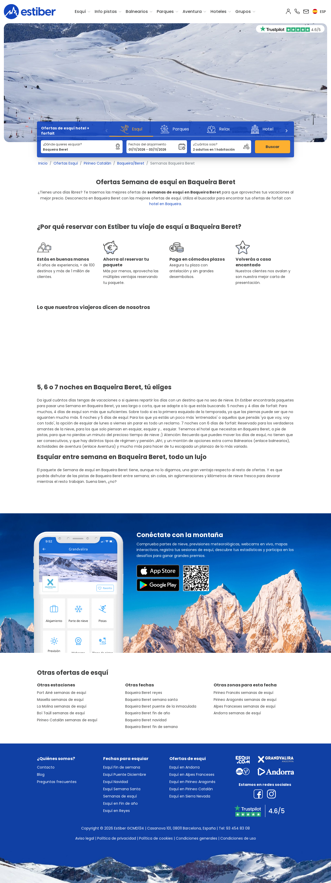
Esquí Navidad (115, 781)
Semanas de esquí (120, 796)
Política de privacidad (116, 838)
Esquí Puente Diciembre (124, 774)
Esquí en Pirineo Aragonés (192, 781)
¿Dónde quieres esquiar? (62, 144)
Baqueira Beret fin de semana (151, 726)
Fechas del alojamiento (147, 144)
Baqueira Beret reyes (143, 692)
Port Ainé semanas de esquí (61, 692)
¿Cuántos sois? (205, 144)
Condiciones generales (196, 838)
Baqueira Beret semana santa (151, 699)
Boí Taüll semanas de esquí (61, 713)
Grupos (243, 11)
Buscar (273, 146)
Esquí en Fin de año (120, 803)
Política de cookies (156, 838)
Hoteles (218, 11)
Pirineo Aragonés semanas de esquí (245, 699)
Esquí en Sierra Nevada (189, 796)
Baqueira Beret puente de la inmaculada (160, 706)
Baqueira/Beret (130, 163)
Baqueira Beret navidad (146, 720)
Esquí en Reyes (116, 810)
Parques (165, 11)
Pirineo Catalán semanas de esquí (67, 720)
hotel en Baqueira (165, 203)
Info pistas (106, 11)
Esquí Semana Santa (121, 789)
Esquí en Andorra (184, 767)
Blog (40, 774)
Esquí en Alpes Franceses (191, 774)
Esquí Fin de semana (121, 767)
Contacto (46, 767)
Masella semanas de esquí (60, 699)
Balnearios (137, 11)
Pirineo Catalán (97, 163)
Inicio (43, 163)
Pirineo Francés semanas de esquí (243, 692)
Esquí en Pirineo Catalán (191, 789)
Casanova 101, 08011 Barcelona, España (181, 828)
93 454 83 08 (238, 828)
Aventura (192, 11)
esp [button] (319, 11)
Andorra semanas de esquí (237, 713)
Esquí (80, 11)
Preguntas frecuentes (57, 781)
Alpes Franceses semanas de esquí (244, 706)
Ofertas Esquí (66, 163)
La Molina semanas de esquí (61, 706)
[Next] (286, 130)
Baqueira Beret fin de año (147, 713)
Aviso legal (84, 838)
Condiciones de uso (238, 838)
